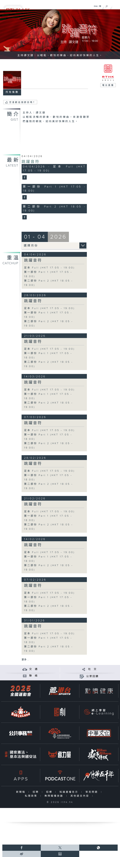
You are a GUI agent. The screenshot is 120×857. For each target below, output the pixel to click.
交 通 (33, 669)
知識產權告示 (70, 792)
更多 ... (25, 659)
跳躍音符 (31, 162)
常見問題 (92, 792)
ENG (96, 6)
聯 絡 (33, 675)
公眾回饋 (92, 676)
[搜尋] (106, 5)
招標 (50, 792)
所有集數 (12, 92)
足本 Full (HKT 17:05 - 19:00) (49, 267)
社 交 (92, 669)
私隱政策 (32, 796)
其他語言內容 (80, 796)
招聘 (36, 792)
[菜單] (115, 5)
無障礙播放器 (55, 796)
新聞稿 (21, 792)
